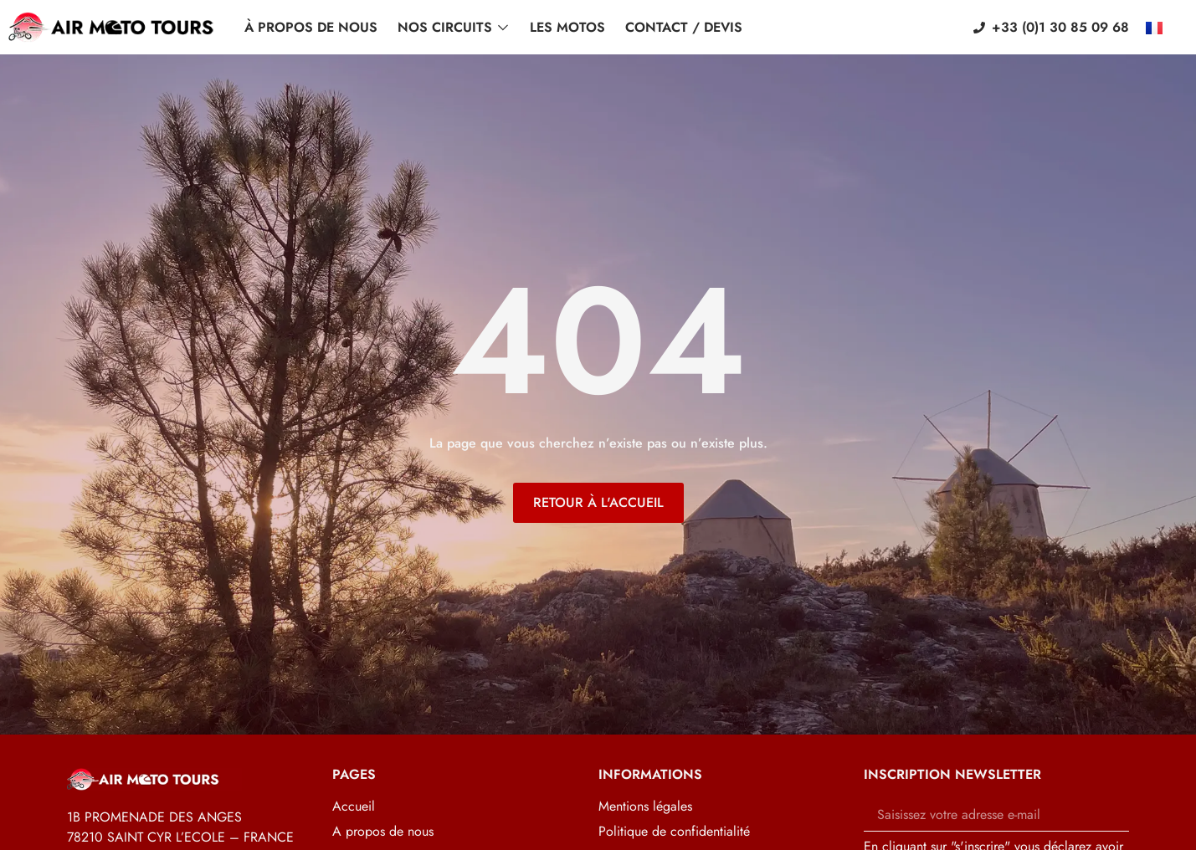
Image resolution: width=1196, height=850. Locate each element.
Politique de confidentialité (674, 831)
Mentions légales (645, 806)
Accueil (353, 806)
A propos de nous (383, 831)
